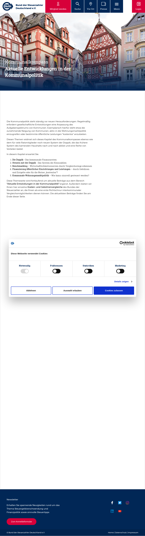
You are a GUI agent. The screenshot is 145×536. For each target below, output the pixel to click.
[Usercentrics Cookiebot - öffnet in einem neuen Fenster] (121, 243)
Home (111, 532)
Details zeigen (121, 281)
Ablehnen (31, 290)
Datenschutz (121, 532)
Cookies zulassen (114, 290)
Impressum (133, 532)
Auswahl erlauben (72, 290)
